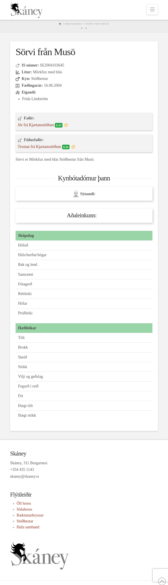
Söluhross (24, 509)
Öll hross (24, 503)
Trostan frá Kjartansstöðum (44, 146)
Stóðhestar (25, 521)
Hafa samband (28, 527)
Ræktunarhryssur (30, 515)
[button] (152, 9)
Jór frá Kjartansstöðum (40, 125)
